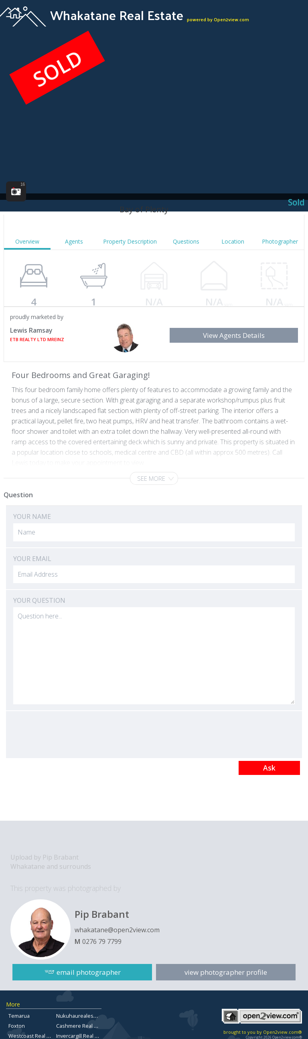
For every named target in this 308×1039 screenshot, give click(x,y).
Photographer (280, 241)
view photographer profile (225, 972)
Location (232, 241)
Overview (27, 241)
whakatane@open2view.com (117, 929)
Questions (186, 241)
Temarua (19, 1015)
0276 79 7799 (102, 941)
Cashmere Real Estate (82, 1025)
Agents (74, 241)
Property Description (130, 241)
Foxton (16, 1025)
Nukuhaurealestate (79, 1015)
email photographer (89, 972)
